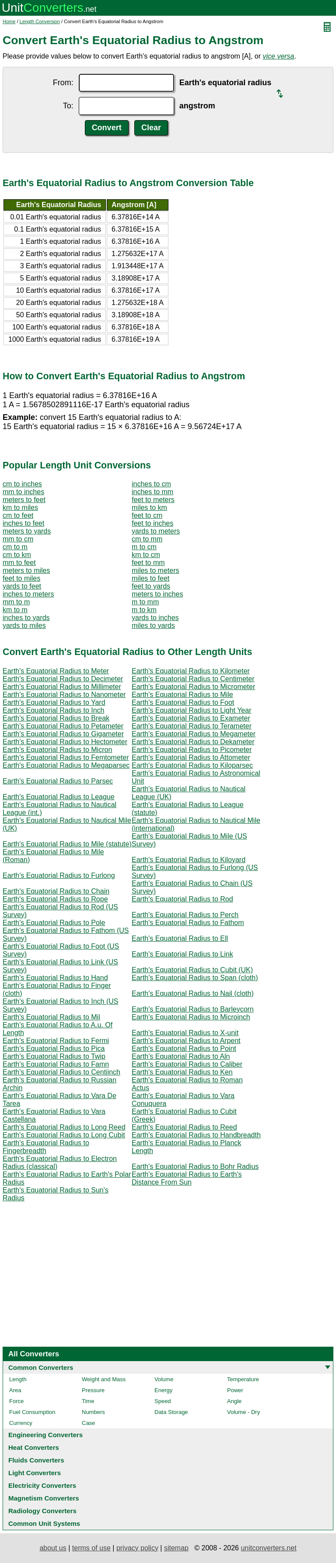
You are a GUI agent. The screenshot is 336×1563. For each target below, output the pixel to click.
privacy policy (137, 1548)
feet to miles (21, 578)
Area (15, 1390)
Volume (163, 1379)
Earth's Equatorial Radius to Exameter (191, 718)
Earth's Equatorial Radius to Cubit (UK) (192, 970)
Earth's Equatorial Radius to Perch (185, 914)
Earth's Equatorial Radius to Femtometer (66, 757)
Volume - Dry (243, 1412)
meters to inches (157, 594)
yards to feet (22, 586)
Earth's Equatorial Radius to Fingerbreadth (46, 1146)
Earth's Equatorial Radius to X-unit (185, 1032)
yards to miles (24, 625)
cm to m (15, 547)
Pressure (93, 1390)
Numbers (93, 1412)
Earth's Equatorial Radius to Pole (54, 922)
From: (63, 82)
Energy (163, 1390)
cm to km (17, 554)
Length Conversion (40, 21)
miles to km (149, 507)
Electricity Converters (42, 1485)
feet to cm (147, 515)
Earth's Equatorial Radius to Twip (54, 1056)
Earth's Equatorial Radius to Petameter (63, 726)
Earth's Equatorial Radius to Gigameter (63, 734)
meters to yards (27, 531)
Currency (20, 1423)
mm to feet (19, 562)
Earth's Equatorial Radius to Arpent (186, 1040)
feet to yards (151, 586)
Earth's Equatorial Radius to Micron (57, 749)
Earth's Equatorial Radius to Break (56, 718)
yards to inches (155, 617)
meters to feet (24, 499)
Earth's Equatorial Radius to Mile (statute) (67, 844)
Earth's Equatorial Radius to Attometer (191, 757)
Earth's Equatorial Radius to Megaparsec (66, 765)
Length (18, 1379)
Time (88, 1401)
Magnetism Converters (43, 1498)
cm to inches (22, 484)
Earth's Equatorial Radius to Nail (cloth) (193, 993)
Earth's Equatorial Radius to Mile (182, 694)
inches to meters (28, 594)
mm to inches (23, 492)
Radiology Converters (42, 1510)
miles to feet (150, 578)
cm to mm (147, 539)
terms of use (91, 1548)
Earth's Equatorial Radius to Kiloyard (188, 859)
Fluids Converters (36, 1460)
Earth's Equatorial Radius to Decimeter (63, 679)
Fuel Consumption (32, 1412)
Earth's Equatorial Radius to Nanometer (64, 694)
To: (68, 105)
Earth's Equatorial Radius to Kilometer (191, 671)
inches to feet (23, 523)
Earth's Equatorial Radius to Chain (56, 891)
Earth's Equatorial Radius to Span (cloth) (195, 977)
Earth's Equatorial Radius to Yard (54, 702)
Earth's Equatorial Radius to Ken (182, 1072)
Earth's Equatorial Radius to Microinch (191, 1017)
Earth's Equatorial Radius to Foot (183, 702)
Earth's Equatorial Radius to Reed (184, 1127)
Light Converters (34, 1472)
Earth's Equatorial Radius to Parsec (58, 781)
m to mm (145, 602)
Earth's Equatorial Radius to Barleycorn (193, 1009)
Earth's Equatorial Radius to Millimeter (62, 686)
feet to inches (152, 523)
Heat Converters (33, 1447)
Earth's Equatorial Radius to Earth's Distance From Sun (187, 1178)
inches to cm (151, 484)
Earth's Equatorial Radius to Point (184, 1048)
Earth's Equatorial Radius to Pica (54, 1048)
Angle (234, 1401)
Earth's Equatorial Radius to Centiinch (61, 1072)
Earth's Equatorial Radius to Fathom (188, 922)
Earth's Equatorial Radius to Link (182, 954)
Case (88, 1423)
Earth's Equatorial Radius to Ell (180, 938)
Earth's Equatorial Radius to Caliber (187, 1064)
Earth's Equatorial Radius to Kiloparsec (192, 765)
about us (52, 1548)
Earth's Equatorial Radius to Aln (181, 1056)
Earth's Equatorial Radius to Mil (51, 1017)
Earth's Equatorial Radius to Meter (56, 671)
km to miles (20, 507)
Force (16, 1401)
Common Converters (40, 1367)
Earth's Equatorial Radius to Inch (54, 710)
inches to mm (152, 492)
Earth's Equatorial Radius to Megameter (194, 734)
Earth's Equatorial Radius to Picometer (192, 749)
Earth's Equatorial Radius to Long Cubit (64, 1135)
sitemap (176, 1548)
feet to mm (148, 562)
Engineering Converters (45, 1434)
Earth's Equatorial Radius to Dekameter (193, 741)
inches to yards (26, 617)
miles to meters (155, 570)
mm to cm (18, 539)
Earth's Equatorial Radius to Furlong (59, 875)
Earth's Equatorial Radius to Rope (55, 899)
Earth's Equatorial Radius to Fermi (56, 1040)
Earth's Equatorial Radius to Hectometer (65, 741)
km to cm (146, 554)
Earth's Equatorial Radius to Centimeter (193, 679)
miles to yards (153, 625)
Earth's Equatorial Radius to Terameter (192, 726)
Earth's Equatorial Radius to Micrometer (193, 686)
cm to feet (18, 515)
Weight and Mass (104, 1379)
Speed (162, 1401)
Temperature (243, 1379)
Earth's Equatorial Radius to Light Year (191, 710)
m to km (144, 609)
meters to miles (26, 570)
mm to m (16, 602)
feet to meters (153, 499)
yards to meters (156, 531)
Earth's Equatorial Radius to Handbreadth (196, 1135)
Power (235, 1390)
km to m (15, 609)
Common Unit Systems (44, 1523)
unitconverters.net (268, 1548)
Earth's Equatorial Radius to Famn (56, 1064)
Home (9, 21)
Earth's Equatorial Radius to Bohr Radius (195, 1166)
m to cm (144, 547)
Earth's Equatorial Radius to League (59, 797)
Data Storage (171, 1412)
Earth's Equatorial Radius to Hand (55, 977)
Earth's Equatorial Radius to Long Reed (64, 1127)
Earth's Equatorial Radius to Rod (182, 899)
